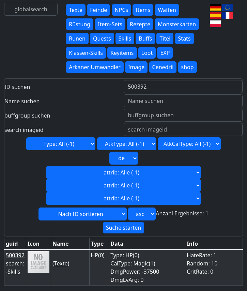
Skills (125, 38)
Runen (77, 38)
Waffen (167, 10)
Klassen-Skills (86, 53)
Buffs (145, 38)
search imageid (24, 130)
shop (187, 67)
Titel (164, 38)
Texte (75, 10)
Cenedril (163, 67)
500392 (15, 255)
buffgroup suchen (27, 115)
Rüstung (79, 24)
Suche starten (123, 227)
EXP (165, 53)
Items (143, 10)
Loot (147, 53)
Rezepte (140, 24)
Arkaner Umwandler (95, 67)
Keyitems (122, 53)
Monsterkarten (177, 24)
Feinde (98, 10)
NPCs (121, 10)
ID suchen (17, 87)
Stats (184, 38)
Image (136, 67)
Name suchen (22, 101)
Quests (102, 38)
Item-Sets (110, 24)
